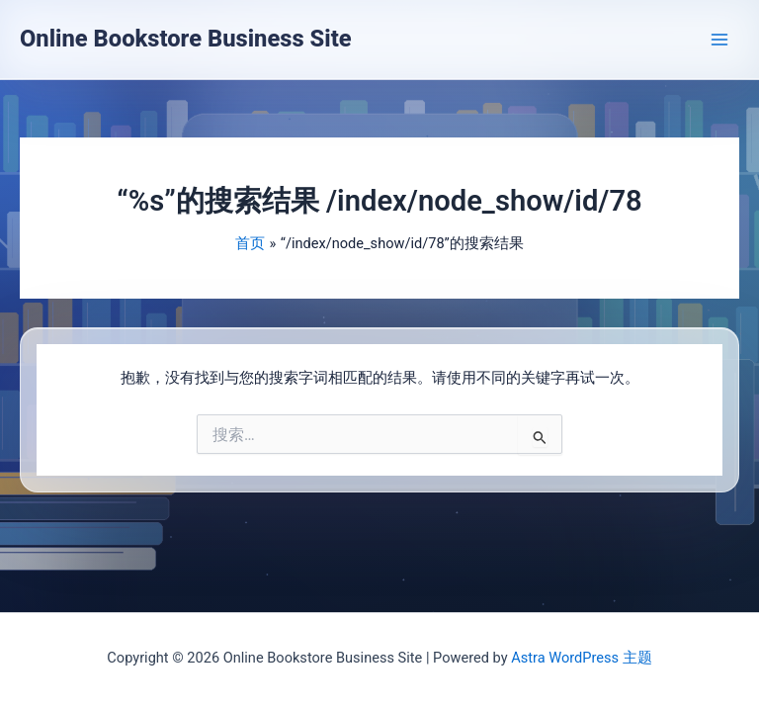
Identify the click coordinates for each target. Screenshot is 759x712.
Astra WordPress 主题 (581, 658)
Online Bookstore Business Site (186, 38)
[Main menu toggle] (719, 38)
